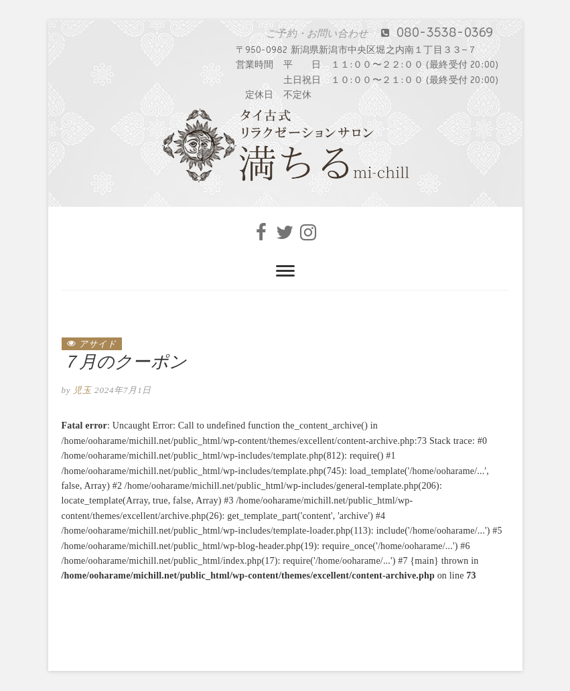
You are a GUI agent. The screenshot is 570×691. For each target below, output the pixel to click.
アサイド (97, 344)
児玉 (81, 390)
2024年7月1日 (122, 390)
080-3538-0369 (395, 33)
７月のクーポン (124, 362)
